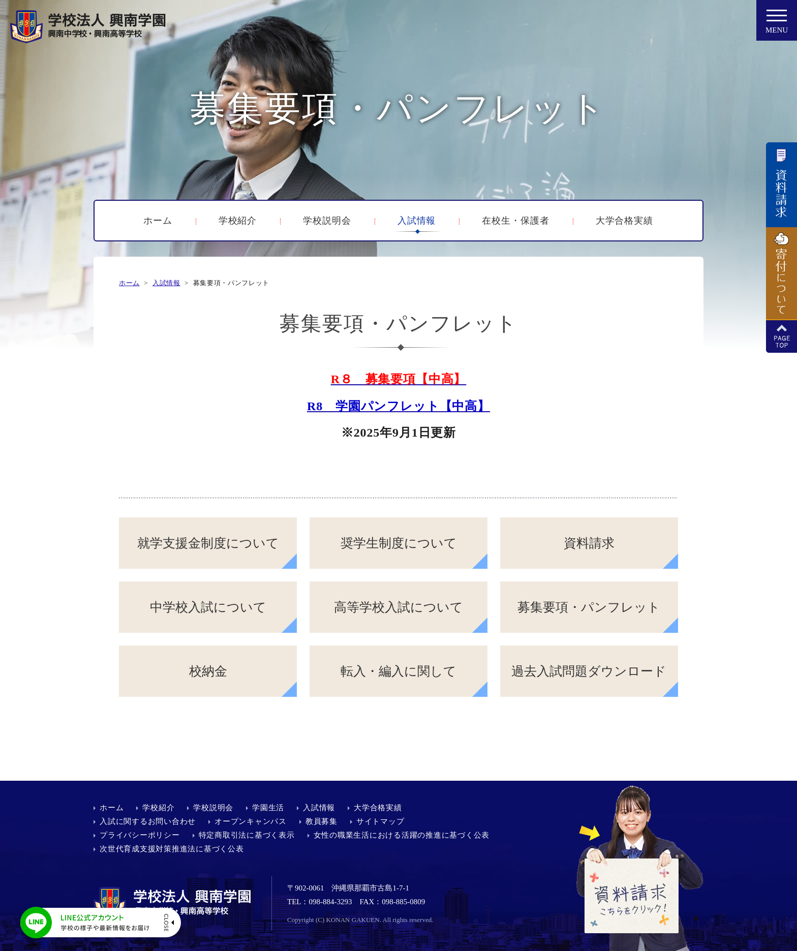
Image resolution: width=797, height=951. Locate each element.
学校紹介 (238, 221)
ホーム (157, 221)
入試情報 (416, 221)
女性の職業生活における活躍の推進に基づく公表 (402, 835)
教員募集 (321, 821)
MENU (776, 24)
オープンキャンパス (250, 821)
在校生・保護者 (515, 221)
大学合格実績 (624, 221)
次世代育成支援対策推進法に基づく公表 (172, 849)
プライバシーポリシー (140, 835)
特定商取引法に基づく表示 (247, 835)
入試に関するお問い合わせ (148, 821)
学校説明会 (327, 221)
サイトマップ (380, 821)
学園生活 (268, 808)
